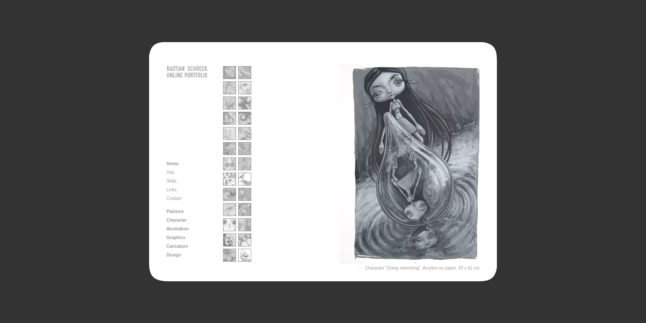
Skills (171, 181)
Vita (170, 172)
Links (171, 189)
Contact (173, 198)
